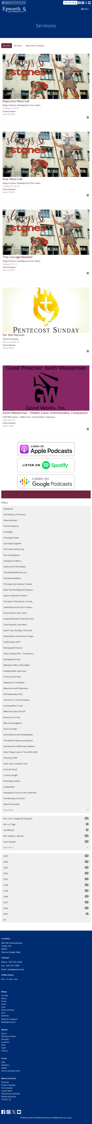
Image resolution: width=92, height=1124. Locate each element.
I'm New (4, 995)
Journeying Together (12, 543)
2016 (46, 908)
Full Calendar (7, 1088)
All (4, 920)
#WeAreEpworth (8, 1096)
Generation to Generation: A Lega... (18, 636)
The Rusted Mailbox (12, 578)
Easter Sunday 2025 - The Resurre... (19, 653)
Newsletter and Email (10, 1093)
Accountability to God (13, 705)
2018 (46, 896)
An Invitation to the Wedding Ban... (18, 734)
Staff (3, 1048)
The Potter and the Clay (13, 549)
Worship (5, 1039)
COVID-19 (6, 1099)
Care (3, 1007)
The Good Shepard (11, 555)
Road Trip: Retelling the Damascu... (18, 590)
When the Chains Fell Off (14, 711)
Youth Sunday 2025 (11, 642)
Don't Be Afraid (10, 769)
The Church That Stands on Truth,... (18, 601)
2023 (46, 867)
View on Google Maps (10, 952)
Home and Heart (10, 520)
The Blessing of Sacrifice (14, 798)
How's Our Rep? (10, 729)
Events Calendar (8, 1085)
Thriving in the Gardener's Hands (17, 584)
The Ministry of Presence (14, 514)
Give (3, 1013)
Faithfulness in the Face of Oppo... (18, 607)
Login (70, 1118)
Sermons (5, 1015)
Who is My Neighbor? (12, 723)
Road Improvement (11, 781)
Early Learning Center (10, 1071)
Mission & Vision (8, 1036)
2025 (46, 856)
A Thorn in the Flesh (12, 677)
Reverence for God (11, 717)
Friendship (8, 532)
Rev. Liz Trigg (46, 824)
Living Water (9, 787)
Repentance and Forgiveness (15, 688)
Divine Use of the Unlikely (14, 566)
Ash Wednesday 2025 (12, 694)
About (4, 998)
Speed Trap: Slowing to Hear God (17, 630)
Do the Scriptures (11, 526)
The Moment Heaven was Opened (18, 740)
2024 (46, 861)
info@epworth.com (16, 969)
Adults (4, 1068)
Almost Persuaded (11, 804)
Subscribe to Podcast (35, 45)
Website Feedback (9, 1019)
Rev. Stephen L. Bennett (46, 835)
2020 (46, 885)
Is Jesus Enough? (10, 775)
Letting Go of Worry (12, 561)
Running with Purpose (13, 648)
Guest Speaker (46, 841)
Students (5, 1065)
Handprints (8, 509)
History (4, 1050)
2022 (46, 873)
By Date (6, 45)
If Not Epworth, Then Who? (15, 624)
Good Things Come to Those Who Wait (20, 752)
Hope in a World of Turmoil (15, 595)
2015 (46, 914)
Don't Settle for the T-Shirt (15, 613)
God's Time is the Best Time (15, 763)
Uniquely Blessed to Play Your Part (18, 619)
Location (5, 1042)
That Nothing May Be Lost (15, 572)
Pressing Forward (11, 537)
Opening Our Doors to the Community (20, 792)
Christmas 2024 (10, 758)
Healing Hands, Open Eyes (14, 671)
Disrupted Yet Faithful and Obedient (19, 746)
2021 (46, 879)
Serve (3, 1004)
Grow (3, 1001)
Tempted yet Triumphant (14, 682)
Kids (3, 1062)
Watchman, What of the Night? (16, 665)
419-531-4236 (70, 3)
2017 (46, 902)
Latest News (6, 1091)
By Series (18, 45)
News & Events (7, 1010)
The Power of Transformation (16, 700)
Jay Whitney (46, 830)
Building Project (8, 1022)
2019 (46, 890)
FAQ (3, 1045)
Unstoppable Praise (11, 659)
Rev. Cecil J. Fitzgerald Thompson (46, 818)
